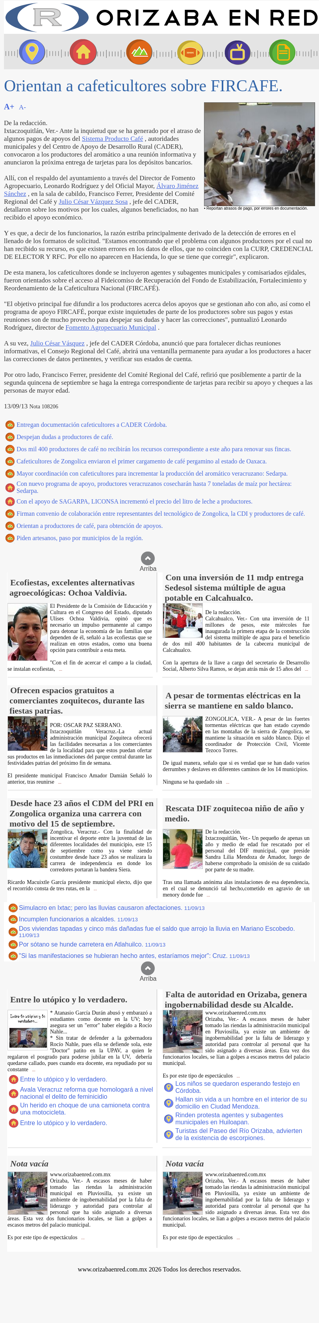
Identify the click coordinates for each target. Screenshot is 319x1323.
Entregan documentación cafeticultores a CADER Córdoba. (92, 424)
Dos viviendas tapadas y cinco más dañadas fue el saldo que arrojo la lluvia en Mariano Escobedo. (157, 931)
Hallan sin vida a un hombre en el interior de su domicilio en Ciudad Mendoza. (241, 1103)
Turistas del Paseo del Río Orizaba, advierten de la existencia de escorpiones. (238, 1134)
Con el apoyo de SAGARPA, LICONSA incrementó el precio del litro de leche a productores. (134, 501)
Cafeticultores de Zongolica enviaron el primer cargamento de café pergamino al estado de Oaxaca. (142, 461)
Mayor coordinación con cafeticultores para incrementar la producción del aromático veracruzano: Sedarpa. (152, 473)
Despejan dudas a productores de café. (65, 437)
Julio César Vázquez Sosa (93, 201)
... (60, 669)
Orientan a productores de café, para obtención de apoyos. (90, 525)
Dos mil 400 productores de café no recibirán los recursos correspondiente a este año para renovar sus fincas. (154, 449)
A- (22, 107)
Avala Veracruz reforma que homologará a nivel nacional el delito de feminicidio (86, 1093)
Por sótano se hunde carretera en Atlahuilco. (92, 944)
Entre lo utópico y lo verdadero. (63, 1079)
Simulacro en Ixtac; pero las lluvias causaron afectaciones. (112, 907)
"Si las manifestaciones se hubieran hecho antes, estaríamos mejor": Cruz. (134, 955)
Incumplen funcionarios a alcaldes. (78, 919)
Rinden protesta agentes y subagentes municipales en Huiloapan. (229, 1119)
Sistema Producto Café (112, 138)
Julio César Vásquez (57, 343)
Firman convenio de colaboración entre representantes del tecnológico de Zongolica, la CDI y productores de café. (161, 513)
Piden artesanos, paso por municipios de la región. (80, 538)
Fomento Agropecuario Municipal (110, 327)
